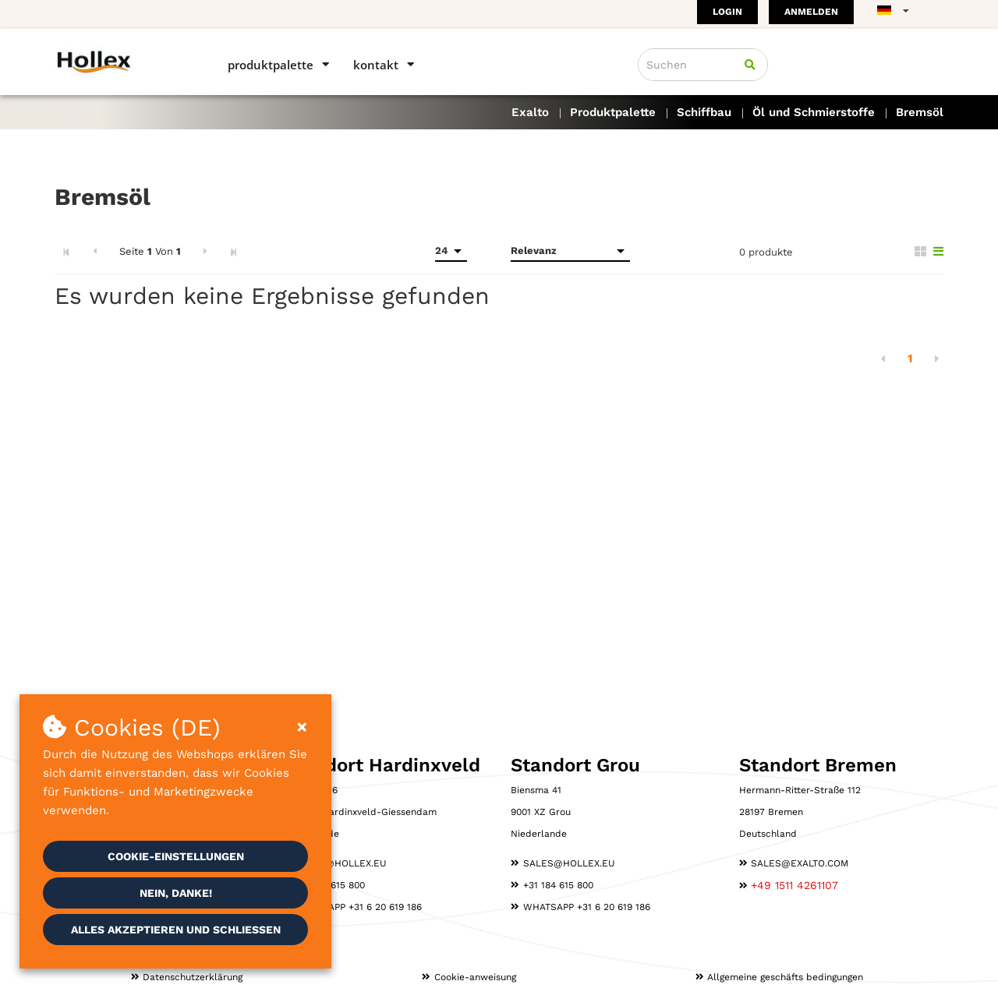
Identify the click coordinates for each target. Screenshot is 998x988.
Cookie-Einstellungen (176, 856)
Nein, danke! (176, 893)
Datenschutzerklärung (192, 977)
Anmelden (811, 11)
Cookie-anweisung (475, 977)
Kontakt (375, 64)
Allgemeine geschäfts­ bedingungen (785, 977)
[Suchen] (750, 64)
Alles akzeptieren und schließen (176, 929)
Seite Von (150, 251)
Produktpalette (270, 64)
